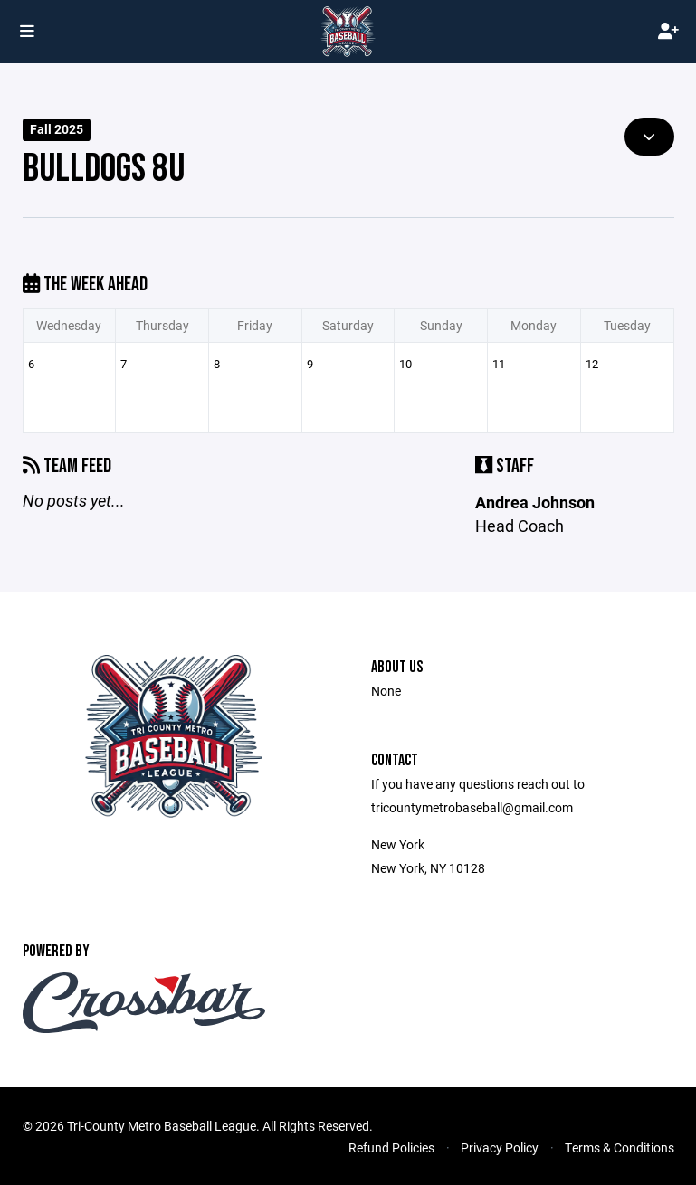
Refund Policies (391, 1147)
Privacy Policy (500, 1147)
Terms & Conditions (619, 1147)
